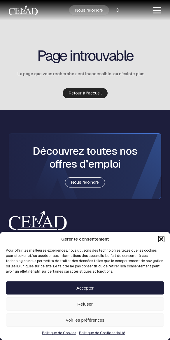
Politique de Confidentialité (102, 333)
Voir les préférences (85, 320)
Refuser (85, 304)
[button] (161, 239)
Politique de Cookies (59, 333)
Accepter (85, 287)
